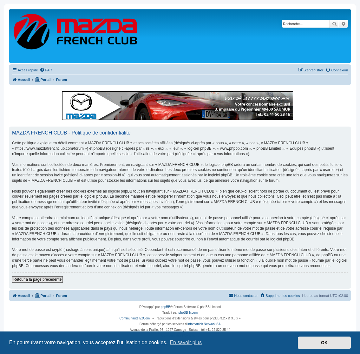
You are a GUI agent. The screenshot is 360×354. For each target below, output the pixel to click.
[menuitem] (46, 70)
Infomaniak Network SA (204, 324)
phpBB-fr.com (188, 312)
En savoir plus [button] (186, 342)
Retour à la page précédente (37, 279)
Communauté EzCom (134, 318)
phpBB (165, 307)
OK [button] (324, 342)
